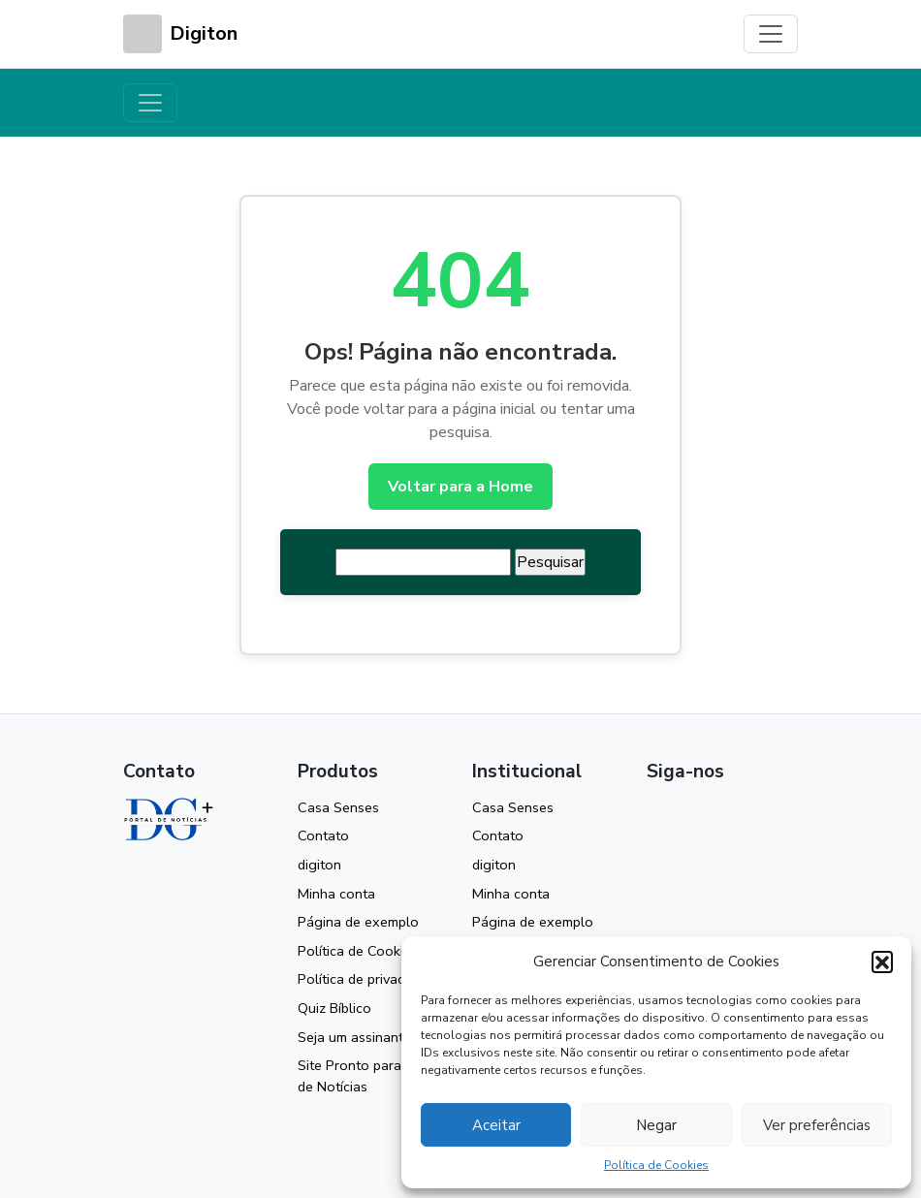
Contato (323, 835)
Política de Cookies (656, 1165)
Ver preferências (817, 1125)
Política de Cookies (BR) (373, 951)
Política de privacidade (368, 979)
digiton (319, 864)
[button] (882, 961)
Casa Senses (338, 807)
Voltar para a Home (460, 486)
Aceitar (496, 1125)
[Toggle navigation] (771, 34)
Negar (656, 1125)
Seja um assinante (354, 1037)
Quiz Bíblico (334, 1008)
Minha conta (336, 893)
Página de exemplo (358, 921)
